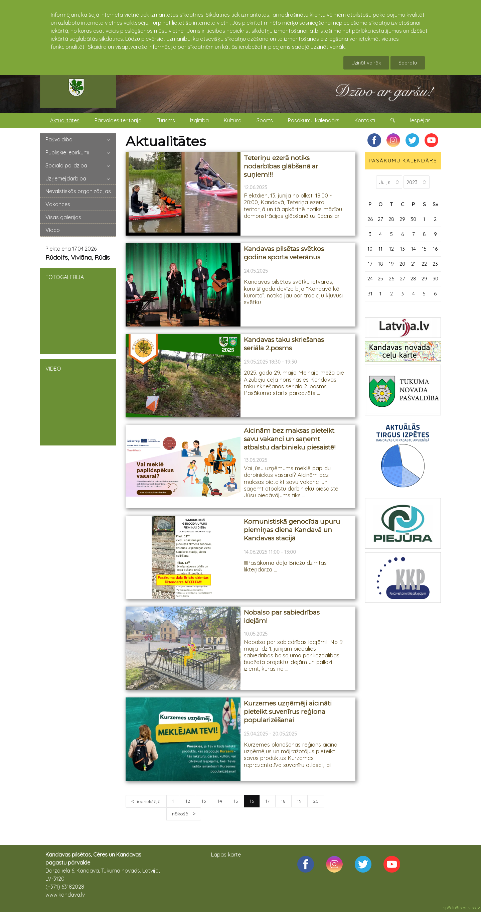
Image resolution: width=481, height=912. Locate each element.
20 (316, 801)
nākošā (181, 814)
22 (424, 264)
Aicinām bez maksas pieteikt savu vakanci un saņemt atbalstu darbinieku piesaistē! (290, 439)
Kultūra (233, 120)
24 (370, 278)
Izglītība (199, 120)
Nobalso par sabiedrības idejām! (282, 617)
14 (219, 801)
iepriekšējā (149, 801)
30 (413, 219)
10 (369, 249)
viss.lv (474, 907)
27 (380, 219)
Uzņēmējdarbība (65, 178)
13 (203, 801)
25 (380, 278)
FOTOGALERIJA (78, 310)
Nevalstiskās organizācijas (78, 191)
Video (52, 230)
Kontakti (364, 120)
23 (435, 264)
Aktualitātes (64, 120)
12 (187, 801)
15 (235, 801)
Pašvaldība (58, 139)
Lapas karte (226, 854)
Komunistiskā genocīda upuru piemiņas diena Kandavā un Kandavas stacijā (292, 530)
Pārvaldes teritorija (118, 120)
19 (299, 801)
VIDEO (78, 401)
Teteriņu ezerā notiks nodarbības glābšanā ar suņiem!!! (281, 166)
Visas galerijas (63, 217)
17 (267, 801)
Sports (265, 120)
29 (402, 219)
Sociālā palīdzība (66, 165)
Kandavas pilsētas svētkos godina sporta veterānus (284, 253)
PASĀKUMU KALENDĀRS (403, 160)
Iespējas (420, 120)
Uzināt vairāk (366, 62)
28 (391, 219)
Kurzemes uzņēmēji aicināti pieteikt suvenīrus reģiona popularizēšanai (288, 711)
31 (370, 293)
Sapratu (407, 62)
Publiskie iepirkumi (67, 152)
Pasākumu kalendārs (313, 120)
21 (413, 264)
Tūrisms (166, 120)
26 (370, 219)
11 (380, 249)
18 (283, 801)
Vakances (57, 204)
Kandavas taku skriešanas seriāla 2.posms (284, 344)
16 (435, 249)
